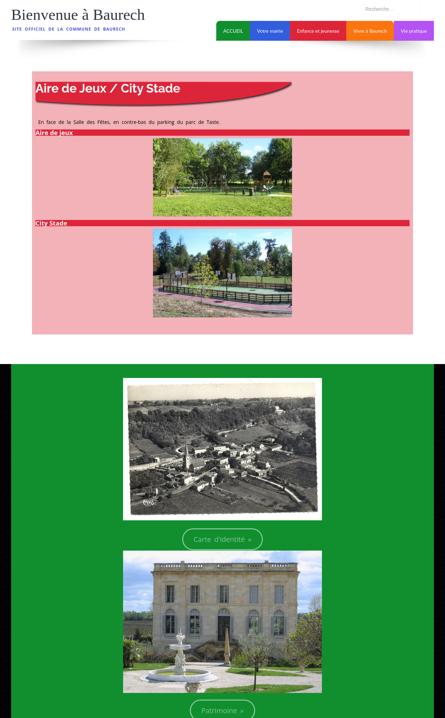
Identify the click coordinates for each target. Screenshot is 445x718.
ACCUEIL (233, 31)
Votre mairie (270, 31)
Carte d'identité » (223, 539)
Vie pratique (414, 31)
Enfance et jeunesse (318, 31)
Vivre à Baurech (370, 31)
